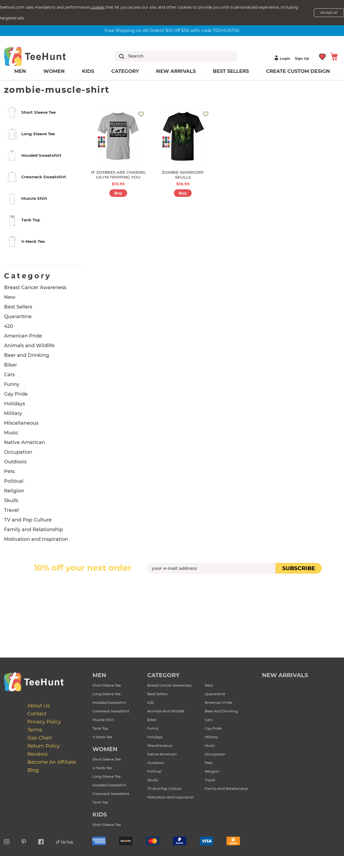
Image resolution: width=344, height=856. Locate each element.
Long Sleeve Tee (106, 694)
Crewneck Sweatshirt (110, 711)
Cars (9, 375)
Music (11, 433)
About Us (38, 706)
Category (125, 71)
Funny (11, 384)
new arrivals (285, 675)
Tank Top (100, 728)
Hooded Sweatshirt (109, 702)
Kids (88, 71)
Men (20, 71)
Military (13, 413)
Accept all (329, 12)
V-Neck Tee (102, 737)
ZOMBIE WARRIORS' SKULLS (183, 175)
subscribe (298, 568)
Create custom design (298, 71)
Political (13, 481)
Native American (24, 442)
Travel (11, 510)
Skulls (11, 500)
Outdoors (15, 462)
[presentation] (172, 586)
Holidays (14, 404)
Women (54, 71)
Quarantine (18, 316)
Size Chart (39, 738)
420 (8, 326)
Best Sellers (231, 71)
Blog (33, 770)
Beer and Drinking (26, 355)
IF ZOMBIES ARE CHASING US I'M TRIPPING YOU (118, 175)
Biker (10, 365)
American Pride (23, 336)
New (9, 297)
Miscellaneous (21, 423)
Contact (36, 714)
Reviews (37, 754)
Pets (9, 471)
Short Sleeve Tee (106, 685)
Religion (14, 491)
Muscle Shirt (103, 720)
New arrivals (176, 71)
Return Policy (43, 746)
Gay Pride (16, 394)
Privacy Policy (44, 722)
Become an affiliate (51, 762)
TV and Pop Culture (28, 520)
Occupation (18, 452)
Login (281, 58)
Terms (34, 730)
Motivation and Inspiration (36, 539)
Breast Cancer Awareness (35, 287)
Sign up (302, 58)
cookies (97, 7)
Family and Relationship (33, 529)
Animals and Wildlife (29, 346)
